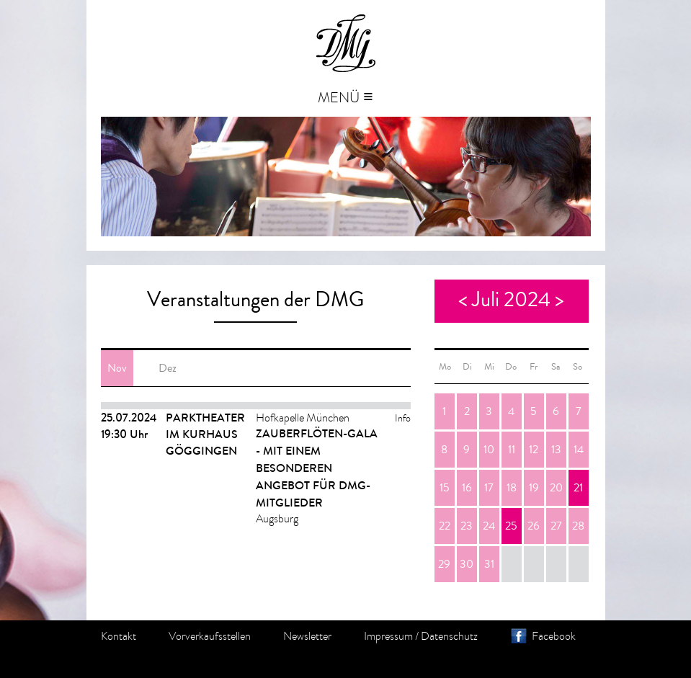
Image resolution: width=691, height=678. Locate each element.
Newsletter (307, 636)
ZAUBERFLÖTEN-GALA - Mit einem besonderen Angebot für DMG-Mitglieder (317, 468)
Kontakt (118, 636)
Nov (117, 368)
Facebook (554, 636)
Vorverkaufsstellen (210, 636)
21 (578, 488)
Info (403, 418)
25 (511, 526)
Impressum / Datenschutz (421, 636)
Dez (168, 368)
